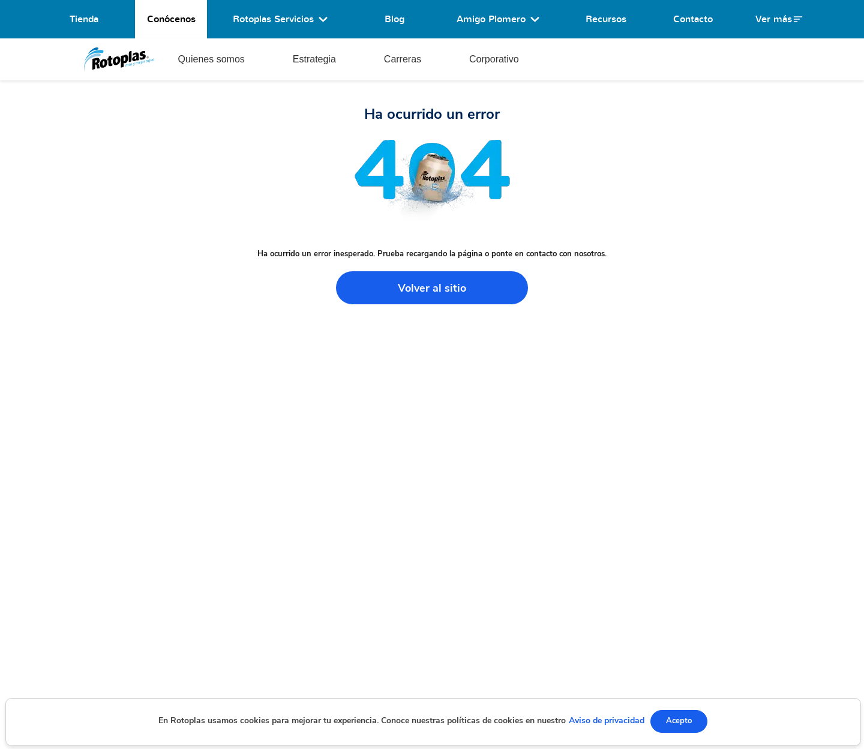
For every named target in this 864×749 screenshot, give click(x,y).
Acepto (679, 720)
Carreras (402, 59)
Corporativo (494, 59)
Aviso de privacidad (606, 720)
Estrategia (314, 59)
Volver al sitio (432, 288)
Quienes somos (211, 59)
